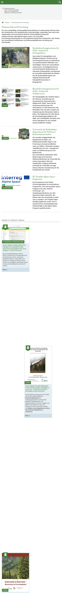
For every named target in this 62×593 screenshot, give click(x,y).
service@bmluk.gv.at (42, 579)
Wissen (7, 22)
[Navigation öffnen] (2, 2)
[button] (59, 2)
